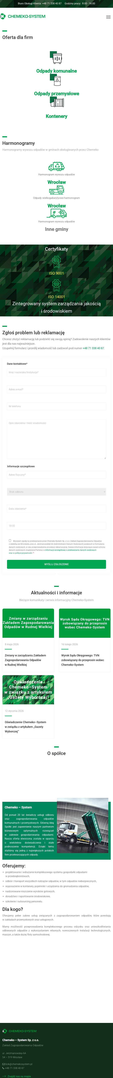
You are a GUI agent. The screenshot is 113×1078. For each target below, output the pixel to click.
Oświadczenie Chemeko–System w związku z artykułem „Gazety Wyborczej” (25, 726)
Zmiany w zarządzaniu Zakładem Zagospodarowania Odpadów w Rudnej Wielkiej (25, 660)
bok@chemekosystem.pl (18, 1064)
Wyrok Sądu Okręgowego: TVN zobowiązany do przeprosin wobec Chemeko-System (82, 660)
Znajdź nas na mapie (16, 1076)
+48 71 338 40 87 (93, 348)
